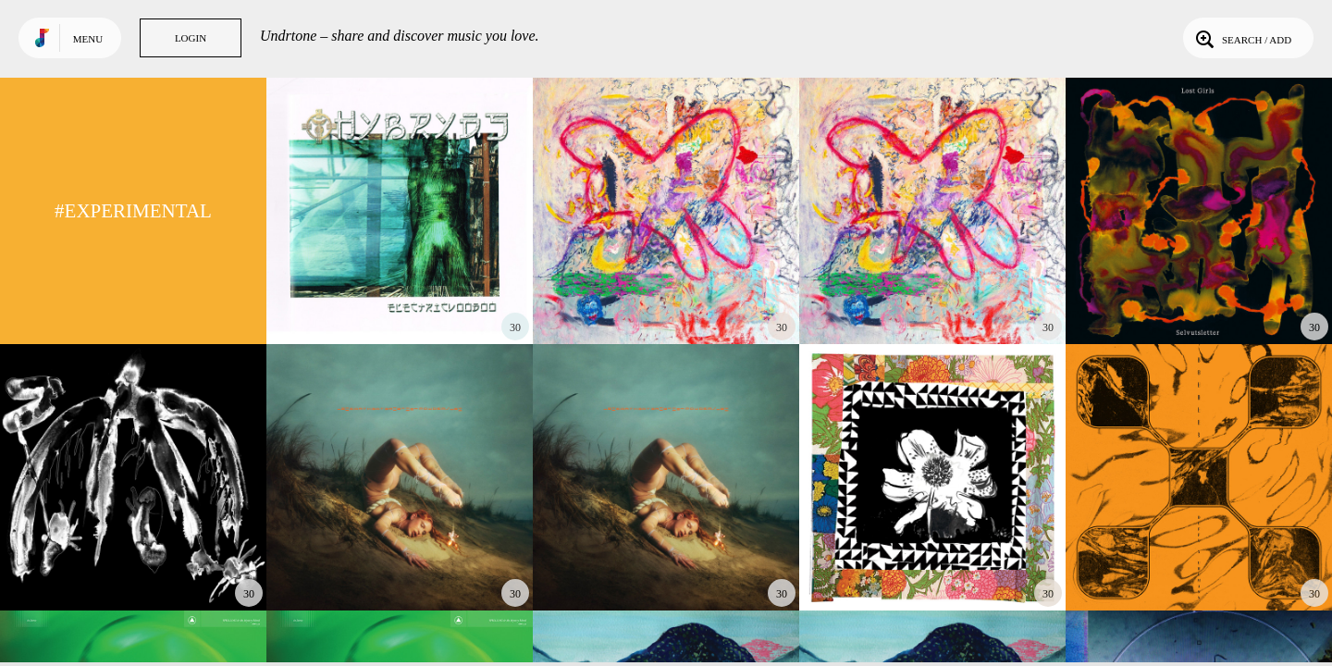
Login (190, 37)
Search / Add (1241, 38)
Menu (88, 38)
